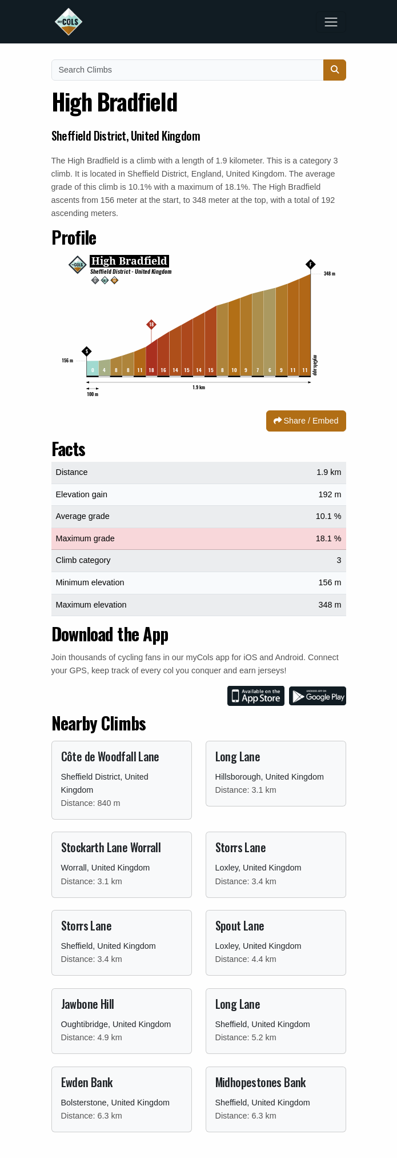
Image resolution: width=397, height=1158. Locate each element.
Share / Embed (306, 420)
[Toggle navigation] (331, 22)
